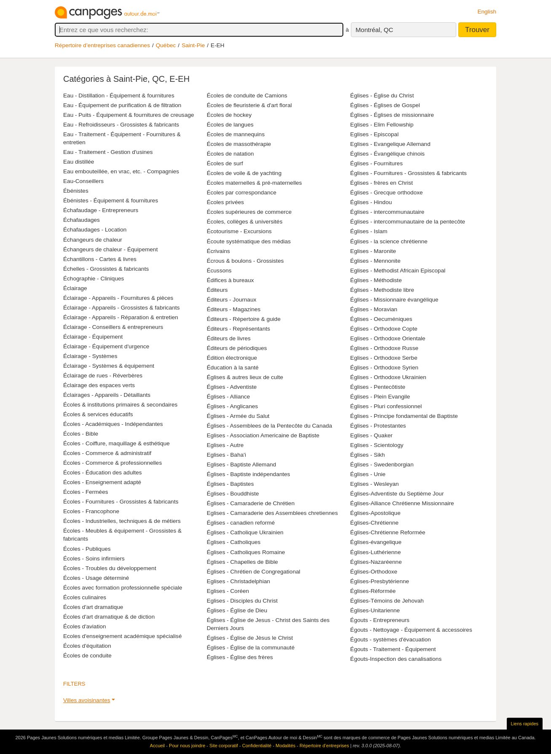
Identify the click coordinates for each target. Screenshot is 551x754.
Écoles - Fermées (85, 492)
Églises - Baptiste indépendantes (248, 474)
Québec (166, 45)
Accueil (157, 745)
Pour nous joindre (187, 745)
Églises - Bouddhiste (233, 493)
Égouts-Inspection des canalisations (395, 659)
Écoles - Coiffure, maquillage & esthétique (116, 443)
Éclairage (75, 288)
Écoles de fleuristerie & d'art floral (249, 105)
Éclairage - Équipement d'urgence (106, 346)
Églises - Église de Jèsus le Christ (250, 638)
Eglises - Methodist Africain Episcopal (397, 270)
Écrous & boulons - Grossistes (245, 261)
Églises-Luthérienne (375, 552)
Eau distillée (78, 162)
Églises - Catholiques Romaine (246, 552)
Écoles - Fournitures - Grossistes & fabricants (120, 501)
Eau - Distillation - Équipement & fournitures (118, 95)
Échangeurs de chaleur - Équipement (110, 249)
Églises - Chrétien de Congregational (253, 571)
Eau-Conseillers (83, 181)
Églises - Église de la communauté (251, 647)
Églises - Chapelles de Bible (242, 562)
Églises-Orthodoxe (373, 571)
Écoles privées (225, 202)
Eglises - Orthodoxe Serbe (383, 358)
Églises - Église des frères (240, 657)
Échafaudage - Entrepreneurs (100, 210)
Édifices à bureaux (230, 280)
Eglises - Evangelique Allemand (390, 144)
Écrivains (218, 251)
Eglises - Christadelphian (238, 581)
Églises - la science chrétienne (389, 241)
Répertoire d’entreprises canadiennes (102, 45)
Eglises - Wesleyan (374, 484)
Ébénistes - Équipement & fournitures (110, 200)
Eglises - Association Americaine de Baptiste (263, 435)
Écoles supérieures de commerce (249, 212)
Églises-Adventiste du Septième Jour (397, 493)
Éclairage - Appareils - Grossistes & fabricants (121, 307)
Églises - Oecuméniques (381, 319)
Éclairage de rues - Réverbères (102, 375)
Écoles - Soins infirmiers (94, 558)
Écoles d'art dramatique (93, 607)
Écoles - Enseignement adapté (102, 482)
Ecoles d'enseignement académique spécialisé (122, 636)
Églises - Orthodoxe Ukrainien (388, 377)
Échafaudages (81, 220)
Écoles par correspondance (242, 192)
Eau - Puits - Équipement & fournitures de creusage (128, 115)
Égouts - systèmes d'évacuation (390, 639)
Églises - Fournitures (376, 163)
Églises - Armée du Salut (238, 416)
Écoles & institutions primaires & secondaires (120, 404)
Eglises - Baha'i (226, 455)
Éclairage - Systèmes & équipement (108, 366)
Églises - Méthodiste (375, 280)
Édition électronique (232, 358)
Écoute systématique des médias (249, 241)
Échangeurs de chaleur (92, 240)
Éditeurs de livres (229, 338)
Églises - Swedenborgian (381, 464)
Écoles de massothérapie (239, 144)
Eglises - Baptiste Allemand (241, 464)
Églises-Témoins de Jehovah (387, 601)
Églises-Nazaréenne (375, 562)
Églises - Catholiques (234, 542)
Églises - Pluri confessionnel (386, 406)
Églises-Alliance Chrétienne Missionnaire (402, 503)
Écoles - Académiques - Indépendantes (113, 424)
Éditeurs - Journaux (232, 299)
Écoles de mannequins (236, 134)
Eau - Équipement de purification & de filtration (122, 105)
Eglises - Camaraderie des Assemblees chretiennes (272, 513)
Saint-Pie (193, 45)
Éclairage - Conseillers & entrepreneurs (113, 327)
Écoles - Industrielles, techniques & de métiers (122, 521)
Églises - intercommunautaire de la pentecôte (407, 221)
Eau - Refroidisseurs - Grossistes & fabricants (121, 124)
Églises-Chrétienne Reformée (387, 532)
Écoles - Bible (80, 434)
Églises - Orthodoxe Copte (383, 329)
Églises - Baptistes (230, 484)
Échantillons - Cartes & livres (99, 259)
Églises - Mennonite (375, 261)
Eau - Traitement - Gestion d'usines (108, 152)
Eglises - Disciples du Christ (242, 601)
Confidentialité (257, 745)
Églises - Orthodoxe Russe (384, 348)
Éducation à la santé (233, 367)
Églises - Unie (367, 474)
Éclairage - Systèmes (90, 356)
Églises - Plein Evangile (380, 396)
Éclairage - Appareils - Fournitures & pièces (118, 298)
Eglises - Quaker (371, 435)
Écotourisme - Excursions (239, 231)
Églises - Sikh (367, 455)
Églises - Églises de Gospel (385, 105)
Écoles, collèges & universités (245, 221)
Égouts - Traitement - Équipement (393, 649)
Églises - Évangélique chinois (387, 154)
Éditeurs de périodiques (237, 348)
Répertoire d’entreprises (324, 745)
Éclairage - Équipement (93, 337)
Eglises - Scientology (376, 445)
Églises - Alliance (228, 396)
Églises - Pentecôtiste (377, 387)
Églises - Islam (368, 231)
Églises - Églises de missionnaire (392, 115)
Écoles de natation (230, 154)
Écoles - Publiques (87, 549)
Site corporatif (223, 745)
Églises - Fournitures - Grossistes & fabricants (408, 173)
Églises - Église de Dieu (237, 610)
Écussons (219, 270)
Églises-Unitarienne (375, 610)
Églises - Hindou (371, 202)
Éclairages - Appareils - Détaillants (106, 395)
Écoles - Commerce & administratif (107, 453)
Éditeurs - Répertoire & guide (244, 319)
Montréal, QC (374, 29)
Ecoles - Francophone (91, 511)
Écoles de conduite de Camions (247, 95)
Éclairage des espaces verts (99, 385)
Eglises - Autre (225, 445)
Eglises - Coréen (228, 591)
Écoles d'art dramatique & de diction (109, 617)
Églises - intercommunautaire (387, 212)
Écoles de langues (230, 124)
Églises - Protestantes (378, 426)
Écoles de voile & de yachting (244, 173)
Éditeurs (217, 290)
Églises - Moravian (373, 309)
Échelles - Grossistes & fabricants (106, 269)
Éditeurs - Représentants (238, 329)
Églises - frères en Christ (381, 183)
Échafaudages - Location (94, 229)
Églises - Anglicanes (232, 406)
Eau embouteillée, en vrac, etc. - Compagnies (121, 171)
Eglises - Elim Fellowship (381, 124)
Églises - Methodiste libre (382, 290)
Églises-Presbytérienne (379, 581)
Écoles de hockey (229, 115)
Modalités (285, 745)
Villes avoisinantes (86, 700)
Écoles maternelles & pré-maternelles (254, 183)
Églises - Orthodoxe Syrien (384, 367)
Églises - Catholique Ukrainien (245, 532)
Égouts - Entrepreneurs (379, 620)
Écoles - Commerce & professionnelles (112, 463)
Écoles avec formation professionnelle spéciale (122, 587)
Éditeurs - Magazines (234, 309)
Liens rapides (524, 723)
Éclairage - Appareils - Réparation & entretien (120, 317)
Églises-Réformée (373, 591)
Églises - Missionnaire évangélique (394, 299)
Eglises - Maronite (373, 251)
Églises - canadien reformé (241, 523)
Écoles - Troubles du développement (109, 568)
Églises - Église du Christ (382, 95)
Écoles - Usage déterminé (96, 578)
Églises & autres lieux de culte (245, 377)
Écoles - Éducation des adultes (102, 472)
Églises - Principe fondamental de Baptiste (403, 416)
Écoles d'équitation (87, 646)
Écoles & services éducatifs (98, 414)
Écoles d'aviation (84, 626)
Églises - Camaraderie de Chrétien (251, 503)
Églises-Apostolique (375, 513)
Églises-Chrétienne (374, 523)
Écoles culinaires (84, 597)
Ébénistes (75, 191)
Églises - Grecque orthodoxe (386, 192)
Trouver (477, 30)
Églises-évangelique (375, 542)
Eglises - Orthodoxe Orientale (387, 338)
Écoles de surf (225, 163)
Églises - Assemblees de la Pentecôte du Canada (269, 426)
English (486, 11)
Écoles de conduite (87, 655)
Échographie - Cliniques (93, 278)
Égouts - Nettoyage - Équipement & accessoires (411, 630)
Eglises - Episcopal (374, 134)
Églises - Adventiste (232, 387)
